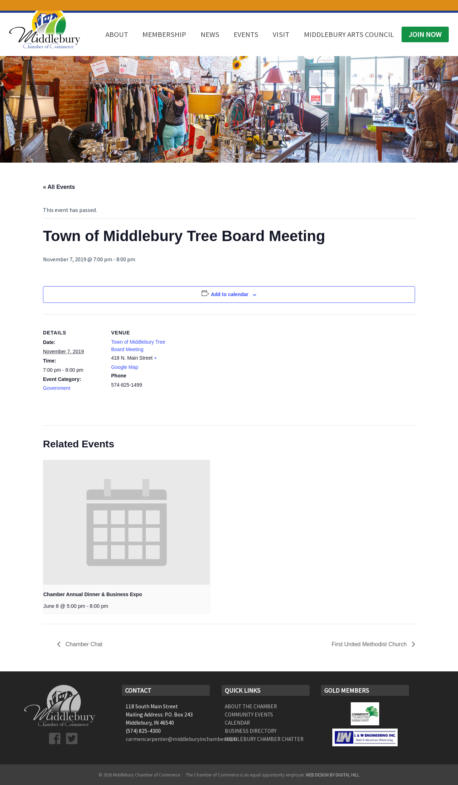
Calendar (237, 722)
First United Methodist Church (370, 644)
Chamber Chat (83, 644)
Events (246, 34)
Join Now (425, 34)
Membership (164, 34)
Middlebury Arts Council (349, 34)
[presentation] (126, 522)
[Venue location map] (216, 363)
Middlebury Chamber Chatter (264, 739)
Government (56, 388)
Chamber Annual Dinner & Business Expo (92, 594)
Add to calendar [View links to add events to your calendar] (230, 294)
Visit (281, 34)
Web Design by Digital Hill (332, 775)
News (210, 34)
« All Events (59, 187)
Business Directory (251, 730)
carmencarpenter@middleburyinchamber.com (181, 739)
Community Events (249, 714)
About (116, 34)
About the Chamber (251, 706)
